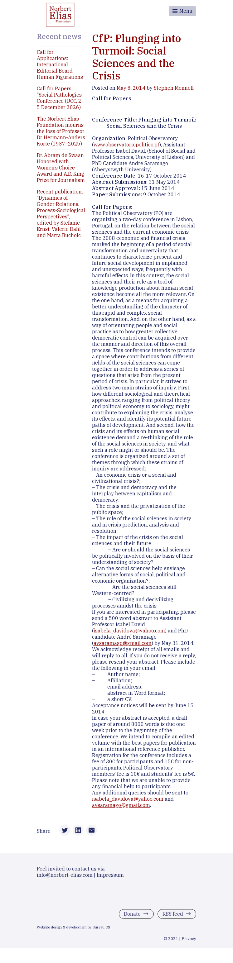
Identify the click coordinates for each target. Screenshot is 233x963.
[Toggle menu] (182, 11)
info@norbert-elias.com (65, 876)
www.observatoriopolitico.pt (126, 144)
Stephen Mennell (174, 88)
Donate (132, 915)
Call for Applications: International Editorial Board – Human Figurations (60, 64)
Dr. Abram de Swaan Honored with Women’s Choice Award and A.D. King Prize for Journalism (61, 167)
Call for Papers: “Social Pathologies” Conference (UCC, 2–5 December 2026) (60, 97)
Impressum (110, 876)
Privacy (189, 940)
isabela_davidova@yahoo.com (129, 630)
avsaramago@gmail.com (123, 643)
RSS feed (173, 915)
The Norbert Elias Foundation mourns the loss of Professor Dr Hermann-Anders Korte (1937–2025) (61, 131)
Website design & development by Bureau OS (73, 929)
